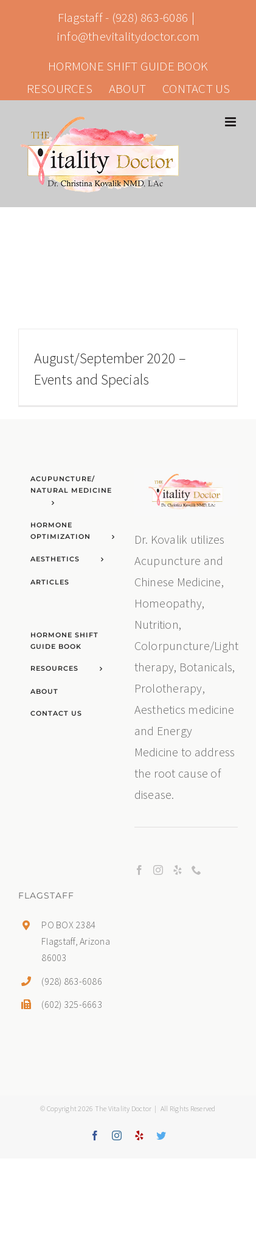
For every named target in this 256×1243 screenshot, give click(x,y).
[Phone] (196, 870)
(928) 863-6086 (150, 17)
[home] (186, 478)
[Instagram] (158, 870)
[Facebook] (139, 870)
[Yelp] (177, 870)
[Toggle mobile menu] (231, 121)
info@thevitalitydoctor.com (128, 36)
